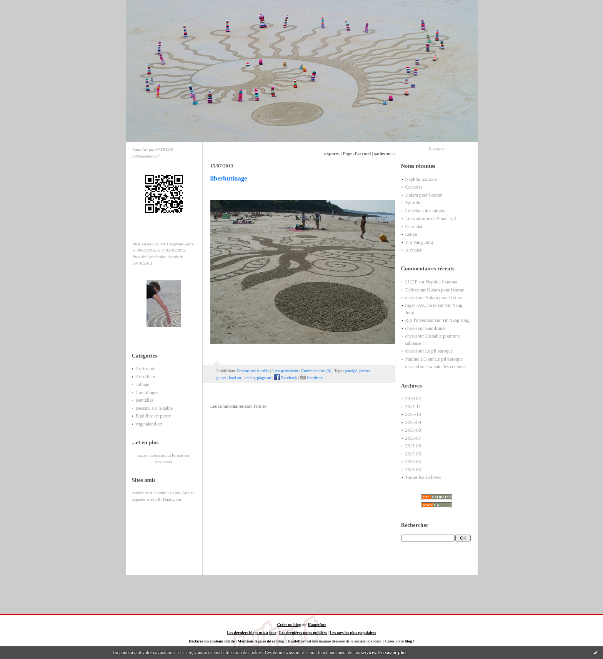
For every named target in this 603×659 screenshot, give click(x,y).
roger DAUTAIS (421, 305)
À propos (436, 148)
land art (235, 377)
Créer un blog (289, 625)
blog (408, 641)
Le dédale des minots (425, 211)
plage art (264, 377)
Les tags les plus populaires (353, 633)
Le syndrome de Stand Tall (430, 218)
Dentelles (145, 400)
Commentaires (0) (316, 370)
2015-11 (413, 406)
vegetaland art (149, 424)
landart (249, 377)
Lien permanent (285, 370)
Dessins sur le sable (154, 408)
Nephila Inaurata (421, 179)
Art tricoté (145, 368)
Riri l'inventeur (419, 320)
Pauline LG (416, 359)
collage (143, 384)
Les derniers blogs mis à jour (251, 633)
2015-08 (413, 430)
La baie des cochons (446, 366)
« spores (332, 153)
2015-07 (413, 438)
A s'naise (413, 250)
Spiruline (414, 202)
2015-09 (413, 422)
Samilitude (435, 328)
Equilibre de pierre (153, 416)
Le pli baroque (439, 351)
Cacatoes (413, 187)
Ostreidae (414, 226)
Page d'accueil (357, 153)
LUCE (411, 282)
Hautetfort (317, 625)
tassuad (412, 366)
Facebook (285, 377)
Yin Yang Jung (419, 242)
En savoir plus (392, 652)
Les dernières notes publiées (303, 633)
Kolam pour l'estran (424, 195)
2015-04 (413, 461)
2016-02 (413, 398)
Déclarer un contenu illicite (211, 641)
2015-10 (413, 414)
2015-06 (413, 446)
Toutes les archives (423, 477)
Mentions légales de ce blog (261, 641)
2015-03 (413, 469)
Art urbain (145, 376)
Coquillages (147, 392)
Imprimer (311, 377)
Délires (412, 290)
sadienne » (384, 153)
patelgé (351, 370)
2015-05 (413, 454)
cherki (411, 297)
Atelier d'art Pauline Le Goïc (157, 492)
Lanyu (411, 234)
